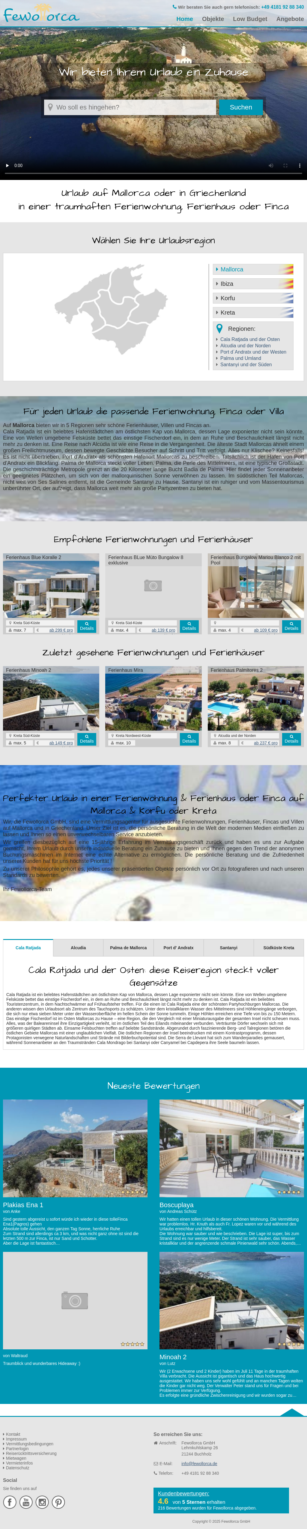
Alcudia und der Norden (245, 345)
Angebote (290, 19)
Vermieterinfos (19, 1463)
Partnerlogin (17, 1448)
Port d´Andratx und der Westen (253, 352)
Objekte (213, 19)
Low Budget (250, 19)
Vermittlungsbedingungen (29, 1443)
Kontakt (13, 1434)
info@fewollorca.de (199, 1463)
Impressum (16, 1439)
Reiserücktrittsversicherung (31, 1453)
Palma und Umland (240, 358)
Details (87, 628)
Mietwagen (16, 1458)
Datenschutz (17, 1467)
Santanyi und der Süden (246, 364)
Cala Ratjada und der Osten (250, 339)
